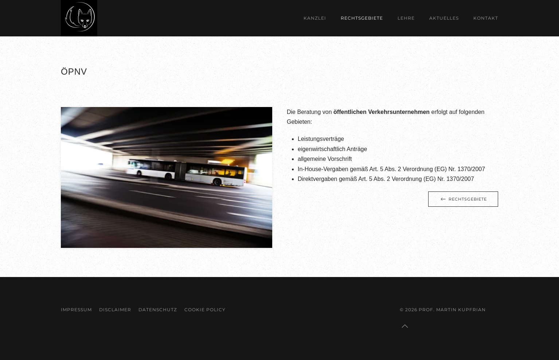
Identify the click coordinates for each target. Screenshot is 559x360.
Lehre (406, 18)
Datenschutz (157, 309)
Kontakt (485, 18)
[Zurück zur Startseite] (79, 18)
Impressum (76, 309)
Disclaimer (115, 309)
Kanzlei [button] (315, 18)
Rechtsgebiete (463, 199)
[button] (405, 326)
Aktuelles (444, 18)
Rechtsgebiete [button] (362, 18)
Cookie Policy (205, 309)
